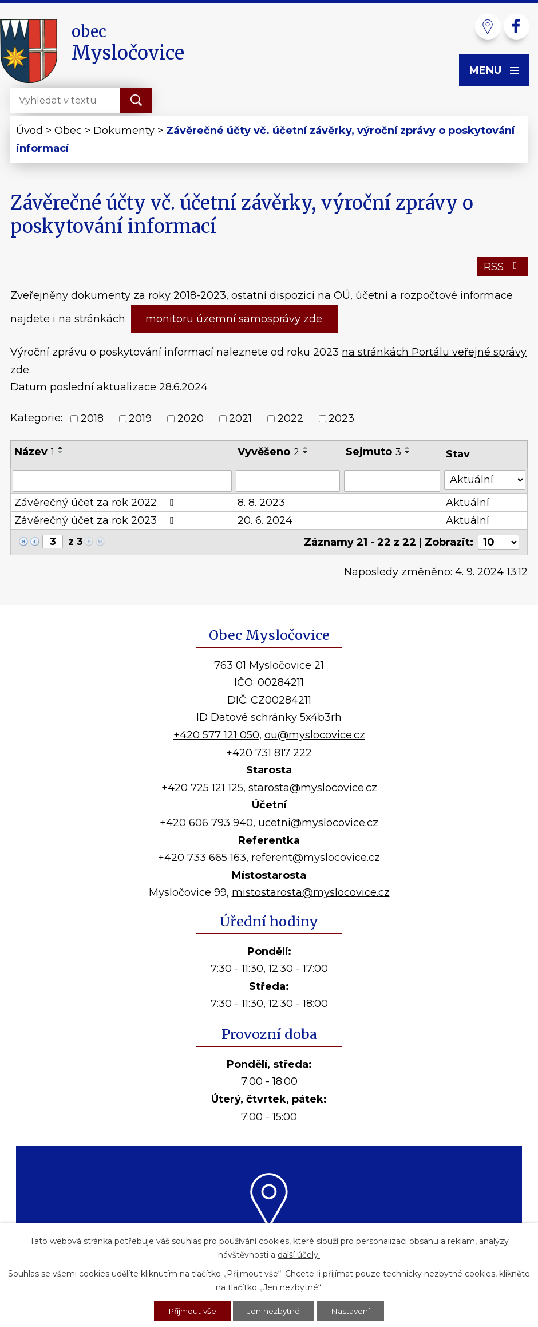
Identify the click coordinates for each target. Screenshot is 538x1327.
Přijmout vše (190, 1310)
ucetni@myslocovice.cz (318, 822)
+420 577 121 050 (216, 735)
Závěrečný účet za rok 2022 (96, 502)
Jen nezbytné (274, 1310)
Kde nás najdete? (269, 1241)
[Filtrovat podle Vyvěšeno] (288, 481)
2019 (140, 418)
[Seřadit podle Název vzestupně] (60, 447)
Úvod (29, 130)
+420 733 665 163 (202, 857)
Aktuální (467, 502)
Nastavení (353, 1310)
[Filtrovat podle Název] (122, 481)
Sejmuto (373, 451)
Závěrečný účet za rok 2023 (96, 520)
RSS (503, 266)
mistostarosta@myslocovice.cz (311, 892)
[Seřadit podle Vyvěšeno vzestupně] (305, 447)
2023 (341, 418)
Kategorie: (36, 418)
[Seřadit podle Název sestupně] (60, 452)
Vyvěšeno (268, 451)
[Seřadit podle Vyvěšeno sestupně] (305, 452)
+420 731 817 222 (269, 753)
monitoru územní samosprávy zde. (234, 319)
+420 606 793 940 (206, 822)
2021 (240, 418)
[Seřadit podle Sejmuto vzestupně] (407, 447)
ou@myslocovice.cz (314, 735)
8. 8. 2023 (261, 502)
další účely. (299, 1254)
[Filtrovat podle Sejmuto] (392, 481)
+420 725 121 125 (202, 787)
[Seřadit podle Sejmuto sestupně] (407, 452)
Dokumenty (124, 130)
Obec (68, 130)
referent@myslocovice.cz (315, 857)
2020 (190, 418)
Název (34, 451)
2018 (92, 418)
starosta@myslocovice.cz (312, 787)
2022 (290, 418)
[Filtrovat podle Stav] (484, 480)
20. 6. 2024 (265, 520)
